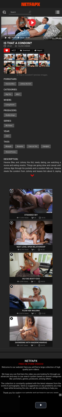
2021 (7, 136)
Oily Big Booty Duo (31, 279)
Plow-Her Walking (31, 311)
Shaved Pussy (10, 152)
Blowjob (8, 146)
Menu (57, 12)
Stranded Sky (31, 215)
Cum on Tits (33, 146)
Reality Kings (10, 115)
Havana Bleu (10, 84)
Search (4, 12)
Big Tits (8, 94)
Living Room (10, 105)
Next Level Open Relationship (31, 247)
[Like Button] (7, 50)
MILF (18, 94)
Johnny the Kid (25, 84)
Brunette (20, 146)
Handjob (46, 146)
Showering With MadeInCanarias (31, 342)
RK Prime (9, 125)
